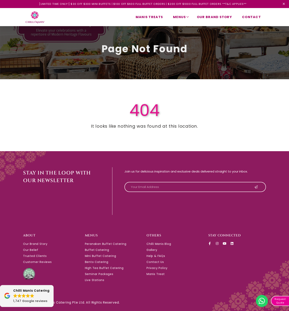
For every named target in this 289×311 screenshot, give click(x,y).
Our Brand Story (214, 17)
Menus (181, 17)
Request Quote (280, 300)
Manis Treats (149, 17)
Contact (251, 17)
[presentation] (154, 203)
